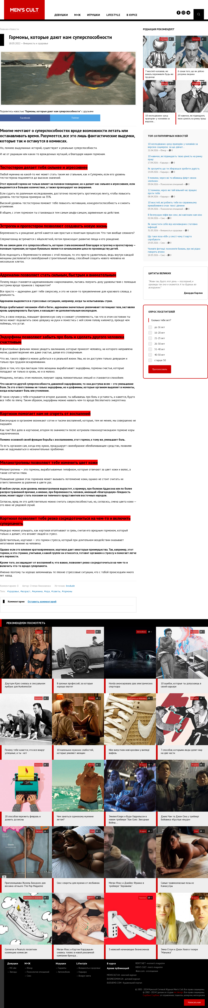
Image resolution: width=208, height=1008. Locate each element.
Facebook (17, 117)
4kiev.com (147, 971)
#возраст (25, 591)
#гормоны (67, 591)
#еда (47, 591)
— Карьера (81, 972)
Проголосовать (159, 369)
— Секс (28, 975)
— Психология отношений (37, 972)
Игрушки (93, 15)
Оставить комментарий (42, 601)
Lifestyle (113, 15)
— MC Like (11, 968)
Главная (4, 29)
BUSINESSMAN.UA (123, 979)
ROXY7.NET (150, 963)
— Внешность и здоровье (88, 968)
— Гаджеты (61, 968)
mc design (178, 992)
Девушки (61, 15)
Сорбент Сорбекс (151, 995)
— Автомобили (63, 972)
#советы (55, 591)
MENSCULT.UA (121, 975)
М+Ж (77, 15)
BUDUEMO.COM (124, 982)
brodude (70, 585)
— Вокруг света (83, 975)
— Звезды (12, 972)
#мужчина (37, 591)
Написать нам (194, 1002)
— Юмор (28, 968)
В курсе (132, 15)
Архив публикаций (118, 968)
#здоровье (13, 591)
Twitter (51, 117)
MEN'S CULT (149, 967)
